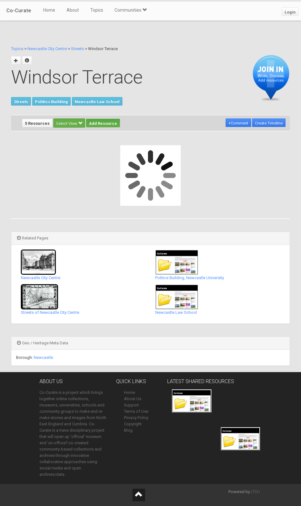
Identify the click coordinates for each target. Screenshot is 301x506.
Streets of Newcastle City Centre (50, 312)
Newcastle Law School (97, 101)
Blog (128, 430)
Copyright (133, 424)
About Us (132, 398)
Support (131, 405)
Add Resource (103, 123)
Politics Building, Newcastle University (189, 277)
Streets (77, 48)
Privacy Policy (136, 417)
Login (290, 12)
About (73, 10)
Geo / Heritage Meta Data (42, 343)
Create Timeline (269, 123)
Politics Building (51, 101)
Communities (131, 10)
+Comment (238, 123)
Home (49, 10)
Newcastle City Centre (47, 48)
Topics (96, 10)
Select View (69, 123)
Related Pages (32, 238)
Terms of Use (136, 411)
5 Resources (37, 123)
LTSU (255, 491)
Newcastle (43, 357)
